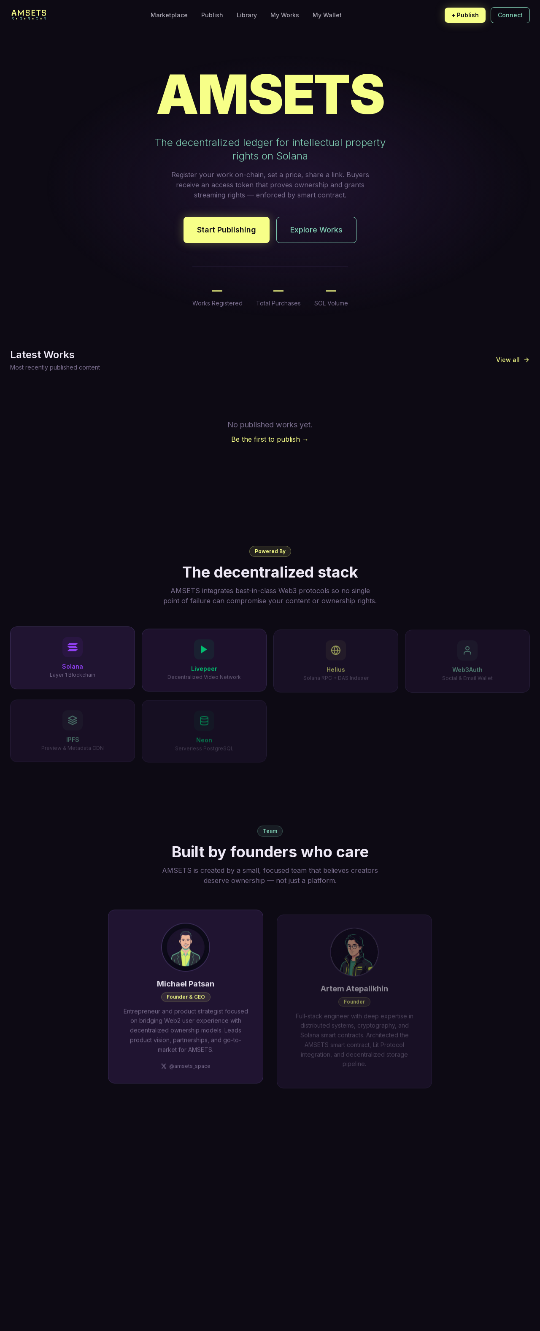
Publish (212, 15)
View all (513, 359)
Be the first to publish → (270, 439)
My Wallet (327, 15)
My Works (284, 15)
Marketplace (169, 15)
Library (247, 15)
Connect (510, 15)
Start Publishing (226, 229)
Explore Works (316, 229)
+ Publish (465, 15)
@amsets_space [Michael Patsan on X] (186, 1077)
